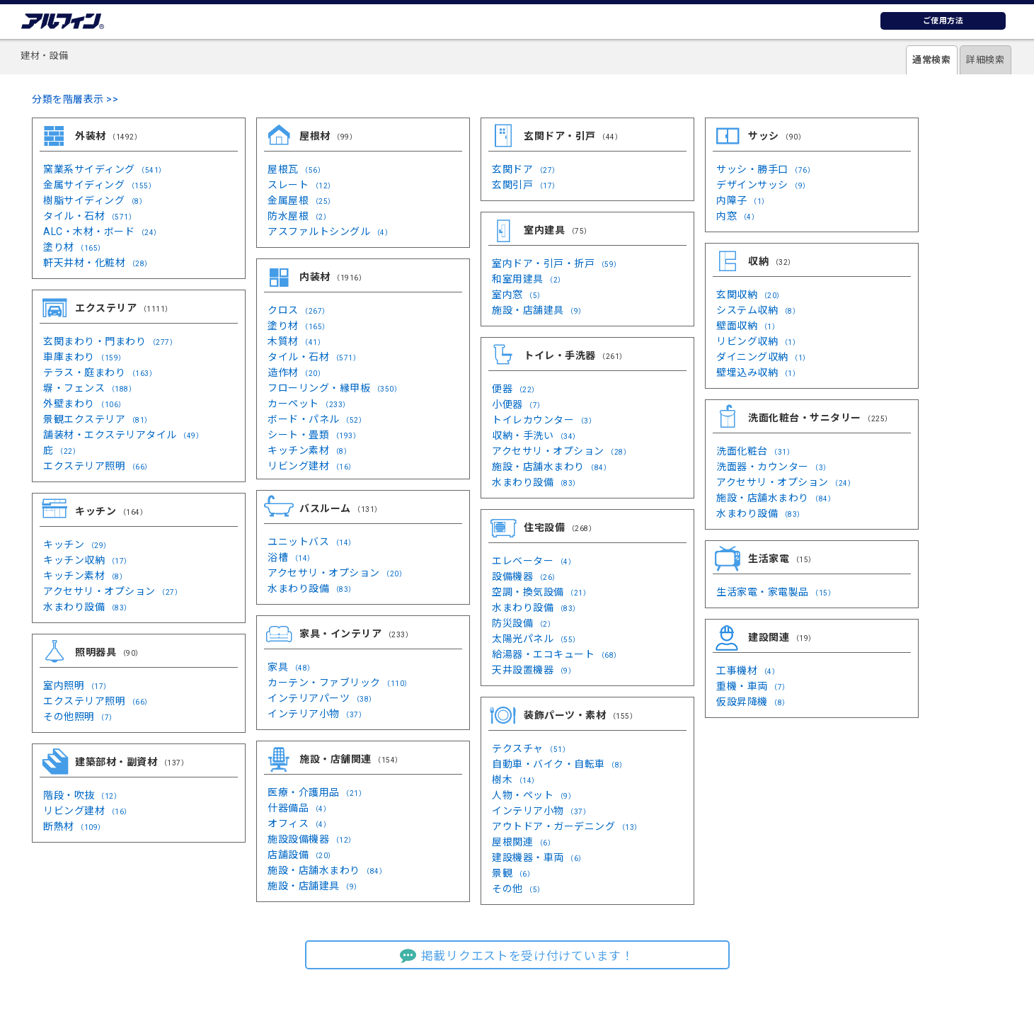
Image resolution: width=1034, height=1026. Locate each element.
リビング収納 (758, 341)
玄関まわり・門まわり (110, 341)
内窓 (737, 216)
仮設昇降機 (753, 701)
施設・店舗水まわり (551, 466)
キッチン (77, 544)
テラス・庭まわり (99, 372)
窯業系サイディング (104, 169)
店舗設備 (301, 854)
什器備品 (299, 808)
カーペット (309, 403)
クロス (299, 310)
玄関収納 (750, 294)
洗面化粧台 (755, 451)
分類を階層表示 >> (75, 99)
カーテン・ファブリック (340, 682)
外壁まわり (84, 403)
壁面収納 (747, 325)
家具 (291, 667)
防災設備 (523, 623)
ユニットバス (312, 541)
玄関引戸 (526, 184)
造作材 (296, 372)
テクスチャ (531, 748)
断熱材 (74, 826)
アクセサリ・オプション (112, 591)
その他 (518, 888)
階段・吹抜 (82, 795)
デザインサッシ (763, 184)
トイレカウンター (544, 420)
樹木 (515, 779)
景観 (513, 873)
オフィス (299, 823)
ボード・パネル (317, 419)
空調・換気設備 (541, 592)
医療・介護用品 (317, 792)
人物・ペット (533, 795)
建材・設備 (45, 55)
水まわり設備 (87, 606)
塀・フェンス (89, 388)
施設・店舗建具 (539, 310)
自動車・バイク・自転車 (559, 764)
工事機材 (747, 670)
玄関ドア (526, 169)
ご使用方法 (943, 20)
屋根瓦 (296, 169)
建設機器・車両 (539, 857)
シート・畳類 (314, 434)
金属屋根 (301, 200)
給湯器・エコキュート (556, 654)
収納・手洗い (536, 435)
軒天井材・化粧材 (97, 262)
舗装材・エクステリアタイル (123, 434)
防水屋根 (299, 216)
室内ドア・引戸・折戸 (556, 263)
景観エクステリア (97, 419)
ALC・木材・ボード (102, 231)
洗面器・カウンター (773, 466)
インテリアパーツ (322, 698)
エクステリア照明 (97, 466)
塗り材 (74, 247)
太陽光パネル (536, 638)
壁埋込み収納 (758, 372)
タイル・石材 (89, 216)
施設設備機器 (312, 839)
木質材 (296, 341)
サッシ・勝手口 (765, 169)
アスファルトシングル (330, 231)
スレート (301, 184)
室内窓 (518, 294)
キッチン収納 (87, 560)
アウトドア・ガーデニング (567, 826)
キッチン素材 (309, 450)
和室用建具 (528, 279)
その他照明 (80, 716)
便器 (515, 388)
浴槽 (291, 557)
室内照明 (77, 685)
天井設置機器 (533, 670)
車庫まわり (84, 357)
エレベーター (533, 560)
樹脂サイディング (95, 200)
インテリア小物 (317, 713)
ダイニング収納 (763, 357)
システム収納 (758, 310)
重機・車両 (753, 686)
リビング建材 (312, 466)
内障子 (742, 200)
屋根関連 (523, 842)
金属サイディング (99, 184)
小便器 (518, 404)
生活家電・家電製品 (775, 592)
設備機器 (526, 576)
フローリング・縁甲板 (334, 388)
